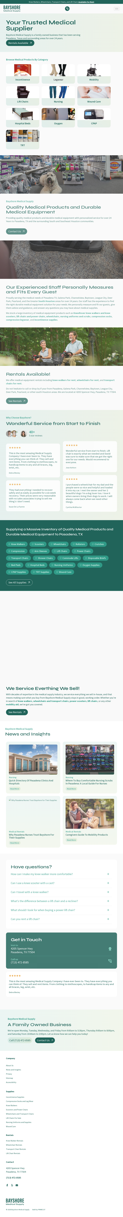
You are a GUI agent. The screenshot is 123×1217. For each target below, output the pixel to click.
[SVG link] (12, 8)
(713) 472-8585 (13, 1177)
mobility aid (12, 704)
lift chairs (92, 701)
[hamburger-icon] (116, 8)
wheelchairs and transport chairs (51, 701)
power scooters (78, 701)
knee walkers (25, 701)
